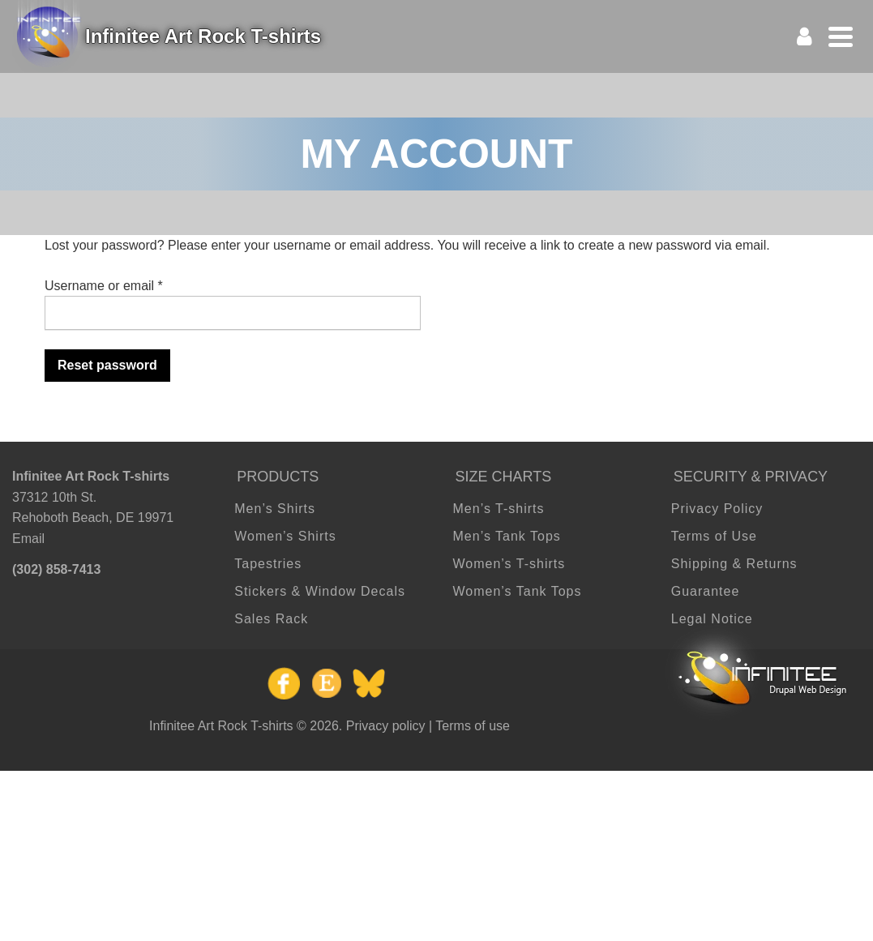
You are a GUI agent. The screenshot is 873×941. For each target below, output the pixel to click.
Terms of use (472, 726)
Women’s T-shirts (509, 564)
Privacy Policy (717, 508)
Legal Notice (712, 619)
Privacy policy (386, 726)
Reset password (107, 365)
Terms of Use (714, 536)
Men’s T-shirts (499, 508)
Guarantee (705, 591)
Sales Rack (271, 619)
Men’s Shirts (274, 508)
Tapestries (268, 564)
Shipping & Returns (734, 564)
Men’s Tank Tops (507, 536)
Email (28, 538)
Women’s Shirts (285, 536)
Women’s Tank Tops (517, 591)
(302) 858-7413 (56, 569)
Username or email (104, 286)
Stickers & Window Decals (319, 591)
